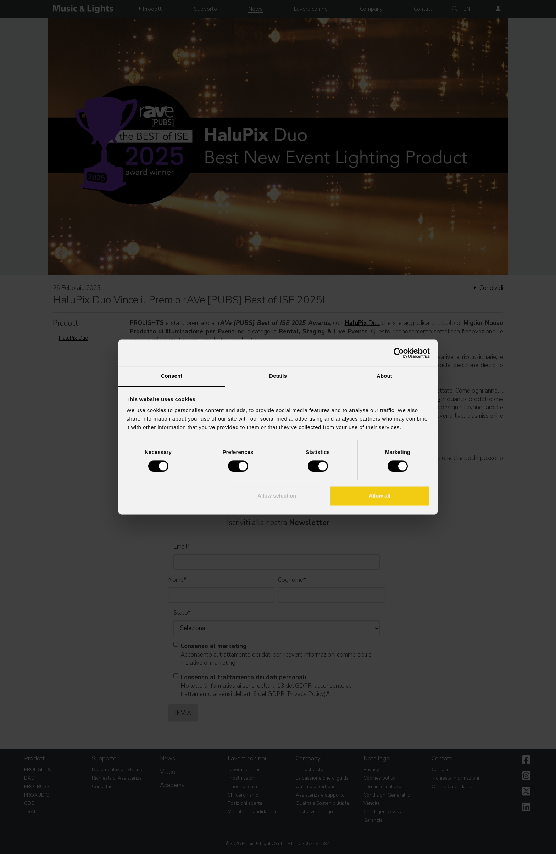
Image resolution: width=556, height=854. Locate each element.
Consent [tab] (172, 376)
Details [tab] (278, 376)
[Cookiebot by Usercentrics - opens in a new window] (399, 353)
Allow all (379, 496)
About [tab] (384, 376)
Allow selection (276, 496)
